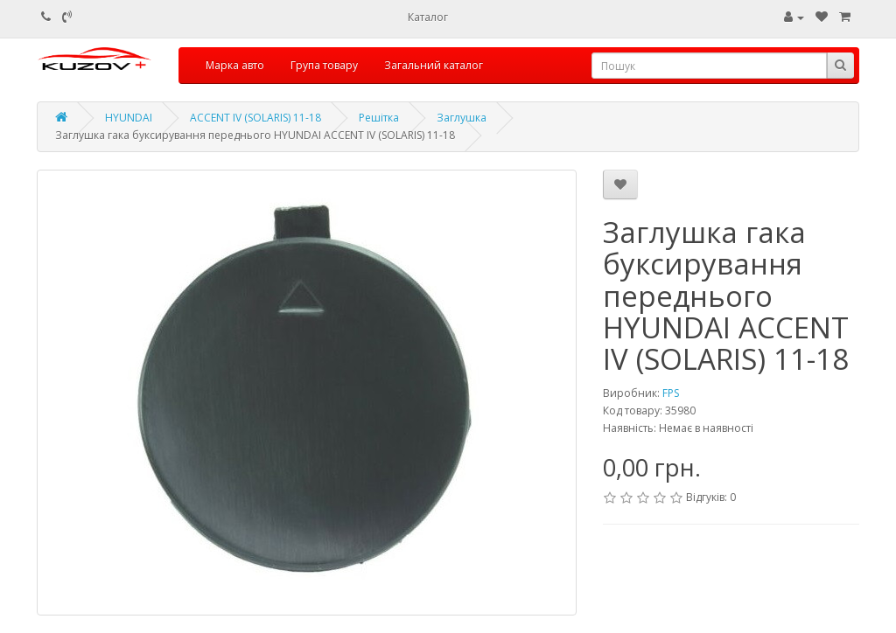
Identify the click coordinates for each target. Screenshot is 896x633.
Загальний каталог (433, 65)
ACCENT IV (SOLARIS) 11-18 (255, 117)
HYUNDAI (128, 117)
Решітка (379, 117)
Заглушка (461, 117)
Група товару (324, 65)
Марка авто (235, 65)
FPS (670, 393)
